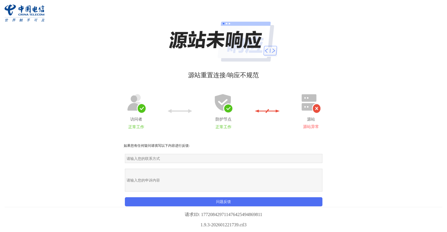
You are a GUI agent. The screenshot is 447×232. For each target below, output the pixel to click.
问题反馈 (223, 202)
